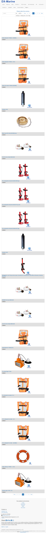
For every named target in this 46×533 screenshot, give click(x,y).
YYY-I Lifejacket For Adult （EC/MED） (9, 442)
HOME (23, 502)
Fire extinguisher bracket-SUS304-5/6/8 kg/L (11, 180)
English (6, 526)
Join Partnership (4, 512)
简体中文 (3, 526)
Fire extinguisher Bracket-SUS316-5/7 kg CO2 (11, 204)
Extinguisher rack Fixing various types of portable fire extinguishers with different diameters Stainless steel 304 (22, 276)
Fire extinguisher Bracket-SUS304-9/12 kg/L (10, 228)
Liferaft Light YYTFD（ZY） (7, 490)
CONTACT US (4, 511)
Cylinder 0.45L (5, 252)
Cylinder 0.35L (5, 109)
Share (23, 506)
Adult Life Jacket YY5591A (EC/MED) (9, 85)
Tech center (23, 507)
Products (23, 505)
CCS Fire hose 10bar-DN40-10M (8, 157)
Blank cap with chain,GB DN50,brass (9, 133)
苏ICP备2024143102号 (23, 532)
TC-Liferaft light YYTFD (6, 371)
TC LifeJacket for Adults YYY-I (8, 395)
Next (42, 13)
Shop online (23, 504)
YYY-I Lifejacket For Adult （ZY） (8, 419)
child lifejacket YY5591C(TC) (7, 347)
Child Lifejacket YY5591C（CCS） (9, 61)
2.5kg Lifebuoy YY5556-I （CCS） (8, 466)
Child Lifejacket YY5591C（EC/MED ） (9, 37)
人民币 (20, 13)
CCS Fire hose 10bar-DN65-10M (8, 323)
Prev (25, 13)
